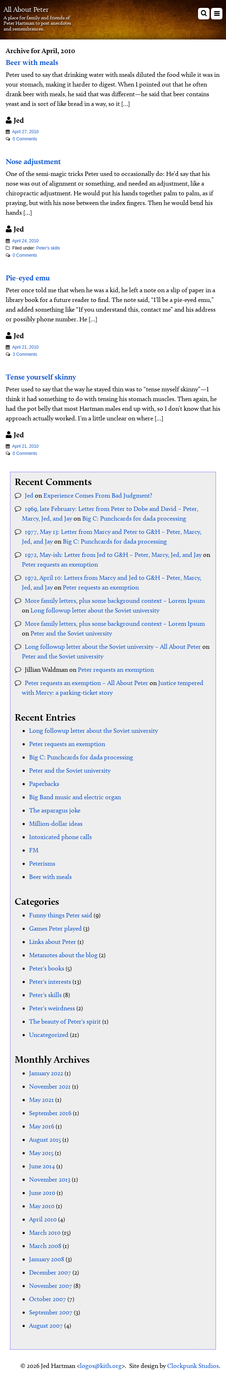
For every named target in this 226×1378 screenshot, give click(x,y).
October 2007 (47, 1299)
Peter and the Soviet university (71, 633)
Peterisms (42, 863)
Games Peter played (55, 928)
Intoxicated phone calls (60, 837)
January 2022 (46, 1073)
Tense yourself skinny (41, 376)
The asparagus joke (54, 810)
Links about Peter (52, 942)
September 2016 (50, 1113)
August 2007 (46, 1326)
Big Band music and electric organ (75, 797)
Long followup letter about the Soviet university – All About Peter (113, 647)
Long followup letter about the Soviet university (94, 610)
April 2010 (43, 1219)
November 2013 (49, 1179)
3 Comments (25, 354)
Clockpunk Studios (193, 1366)
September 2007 (50, 1312)
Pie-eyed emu (28, 277)
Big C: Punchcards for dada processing (134, 518)
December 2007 (50, 1272)
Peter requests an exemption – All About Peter (86, 683)
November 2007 (50, 1286)
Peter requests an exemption (60, 564)
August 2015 (45, 1140)
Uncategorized (49, 1035)
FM (33, 850)
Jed (29, 495)
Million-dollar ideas (56, 824)
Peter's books (46, 968)
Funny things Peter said (60, 915)
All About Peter (26, 9)
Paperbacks (44, 784)
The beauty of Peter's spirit (65, 1021)
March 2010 (45, 1233)
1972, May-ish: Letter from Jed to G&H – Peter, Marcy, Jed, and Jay (113, 555)
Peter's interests (50, 982)
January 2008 (46, 1259)
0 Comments (25, 138)
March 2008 (45, 1246)
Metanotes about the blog (63, 955)
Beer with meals (32, 62)
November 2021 (50, 1086)
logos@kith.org (101, 1366)
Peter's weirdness (52, 1008)
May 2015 (41, 1153)
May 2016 (41, 1126)
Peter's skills (48, 248)
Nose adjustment (33, 161)
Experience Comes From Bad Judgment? (97, 495)
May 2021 (41, 1100)
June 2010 (42, 1193)
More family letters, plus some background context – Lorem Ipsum (115, 601)
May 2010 (42, 1206)
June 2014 (42, 1166)
